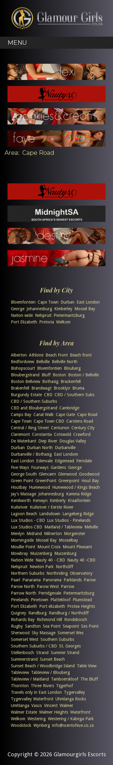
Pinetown (39, 599)
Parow (90, 579)
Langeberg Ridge (78, 513)
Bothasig (50, 381)
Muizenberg (41, 553)
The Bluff (89, 679)
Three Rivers (42, 685)
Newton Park (42, 566)
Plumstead (82, 599)
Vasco (36, 705)
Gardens (58, 467)
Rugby (17, 626)
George (17, 308)
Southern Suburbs (57, 639)
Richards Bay (23, 619)
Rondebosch (75, 619)
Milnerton (53, 533)
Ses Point (90, 626)
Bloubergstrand (25, 374)
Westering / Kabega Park (71, 718)
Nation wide (22, 315)
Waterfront (80, 712)
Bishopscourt (23, 368)
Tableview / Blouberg (50, 672)
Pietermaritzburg (69, 315)
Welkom (63, 322)
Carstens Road (79, 421)
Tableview (20, 672)
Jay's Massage (23, 493)
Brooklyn (62, 388)
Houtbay (19, 487)
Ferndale (84, 460)
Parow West (48, 586)
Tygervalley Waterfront (32, 698)
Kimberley (63, 308)
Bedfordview (22, 361)
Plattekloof (60, 599)
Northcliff (64, 566)
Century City (83, 427)
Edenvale (44, 460)
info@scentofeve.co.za (73, 725)
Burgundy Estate (26, 394)
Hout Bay (90, 480)
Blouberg (72, 368)
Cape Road (87, 414)
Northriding (57, 573)
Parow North (23, 586)
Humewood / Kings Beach (76, 487)
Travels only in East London (36, 692)
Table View (86, 665)
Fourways (40, 467)
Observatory (81, 573)
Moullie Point (23, 546)
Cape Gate (65, 414)
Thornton (20, 685)
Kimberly (58, 500)
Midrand (34, 533)
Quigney (18, 612)
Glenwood (67, 474)
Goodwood (89, 474)
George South (24, 474)
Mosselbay (68, 540)
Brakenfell (20, 388)
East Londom (66, 454)
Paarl (15, 579)
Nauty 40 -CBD (81, 560)
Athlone (36, 355)
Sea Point (52, 626)
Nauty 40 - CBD (50, 560)
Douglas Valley (72, 441)
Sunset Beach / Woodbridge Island (43, 665)
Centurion (60, 427)
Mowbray (19, 553)
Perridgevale (49, 593)
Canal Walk (43, 414)
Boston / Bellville (83, 374)
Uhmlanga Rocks (70, 698)
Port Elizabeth (24, 322)
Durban (67, 302)
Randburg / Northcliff (69, 612)
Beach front (81, 355)
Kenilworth (21, 500)
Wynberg (41, 725)
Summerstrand (24, 659)
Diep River (47, 441)
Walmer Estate (24, 712)
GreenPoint (45, 480)
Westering (36, 718)
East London (88, 302)
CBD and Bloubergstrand (34, 407)
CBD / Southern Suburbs (34, 401)
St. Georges (70, 646)
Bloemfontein (23, 302)
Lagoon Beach (24, 513)
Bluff (46, 374)
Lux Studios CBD (26, 527)
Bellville (43, 361)
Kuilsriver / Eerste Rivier (52, 507)
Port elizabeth (52, 606)
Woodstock (21, 725)
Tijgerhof (64, 685)
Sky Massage (43, 632)
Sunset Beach (52, 659)
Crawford (81, 434)
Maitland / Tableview (63, 527)
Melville (91, 527)
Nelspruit (43, 315)
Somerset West (24, 639)
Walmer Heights (53, 712)
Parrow (67, 586)
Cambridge (69, 407)
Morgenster (74, 533)
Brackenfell (71, 381)
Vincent (51, 705)
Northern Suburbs (27, 573)
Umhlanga (20, 705)
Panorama (52, 579)
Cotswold (62, 434)
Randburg (37, 612)
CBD (48, 394)
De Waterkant (23, 441)
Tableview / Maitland (30, 679)
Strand (42, 652)
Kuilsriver (19, 507)
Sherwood (20, 632)
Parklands (73, 579)
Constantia (42, 434)
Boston (59, 374)
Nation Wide (22, 560)
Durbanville (65, 447)
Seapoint (71, 626)
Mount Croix (49, 546)
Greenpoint (68, 480)
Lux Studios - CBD (28, 520)
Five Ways (20, 467)
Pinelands (20, 599)
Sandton (33, 626)
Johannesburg (39, 308)
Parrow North (23, 593)
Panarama (31, 579)
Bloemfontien (49, 368)
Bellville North (64, 361)
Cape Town (48, 302)
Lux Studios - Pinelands (68, 520)
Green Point (22, 480)
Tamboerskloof (64, 679)
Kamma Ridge (78, 493)
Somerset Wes (70, 632)
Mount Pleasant (77, 546)
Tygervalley (74, 692)
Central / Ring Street (30, 427)
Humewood (39, 487)
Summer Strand (65, 652)
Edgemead (64, 460)
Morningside (22, 540)
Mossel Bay (84, 308)
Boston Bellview (25, 381)
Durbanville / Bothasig (31, 454)
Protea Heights (81, 606)
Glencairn (47, 474)
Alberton (19, 355)
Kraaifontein (79, 500)
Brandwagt (41, 388)
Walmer (66, 705)
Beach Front (57, 355)
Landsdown (49, 513)
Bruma (78, 388)
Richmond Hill (49, 619)
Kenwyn (40, 500)
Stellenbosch (22, 652)
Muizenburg (65, 553)
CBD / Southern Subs (74, 394)
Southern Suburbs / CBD (34, 646)
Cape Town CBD (49, 421)
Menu (17, 42)
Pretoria (46, 322)
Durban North (40, 447)
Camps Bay (21, 414)
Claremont (20, 434)
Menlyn (17, 533)
